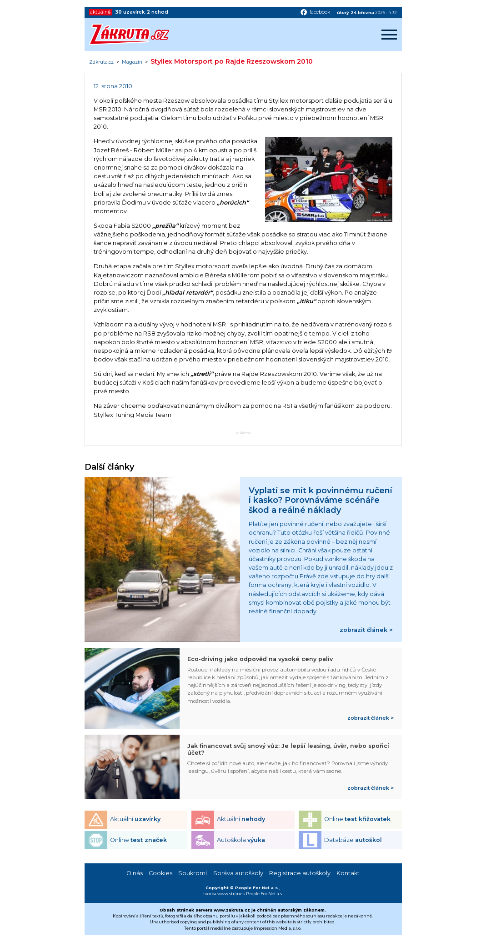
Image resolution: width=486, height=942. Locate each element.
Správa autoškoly (238, 873)
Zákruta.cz (101, 62)
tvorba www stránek (224, 893)
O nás (134, 873)
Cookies (160, 873)
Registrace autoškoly (300, 873)
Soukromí (192, 873)
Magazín (132, 62)
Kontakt (348, 873)
